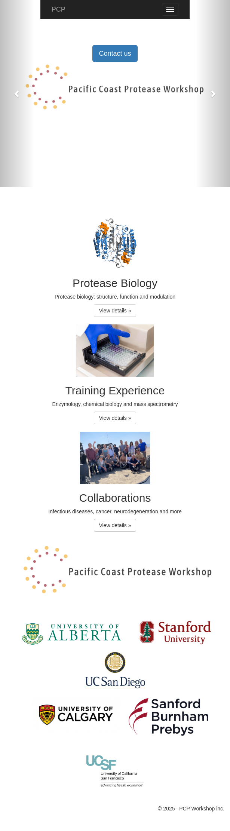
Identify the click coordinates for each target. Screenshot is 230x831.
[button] (17, 93)
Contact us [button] (115, 53)
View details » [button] (115, 311)
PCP (58, 9)
